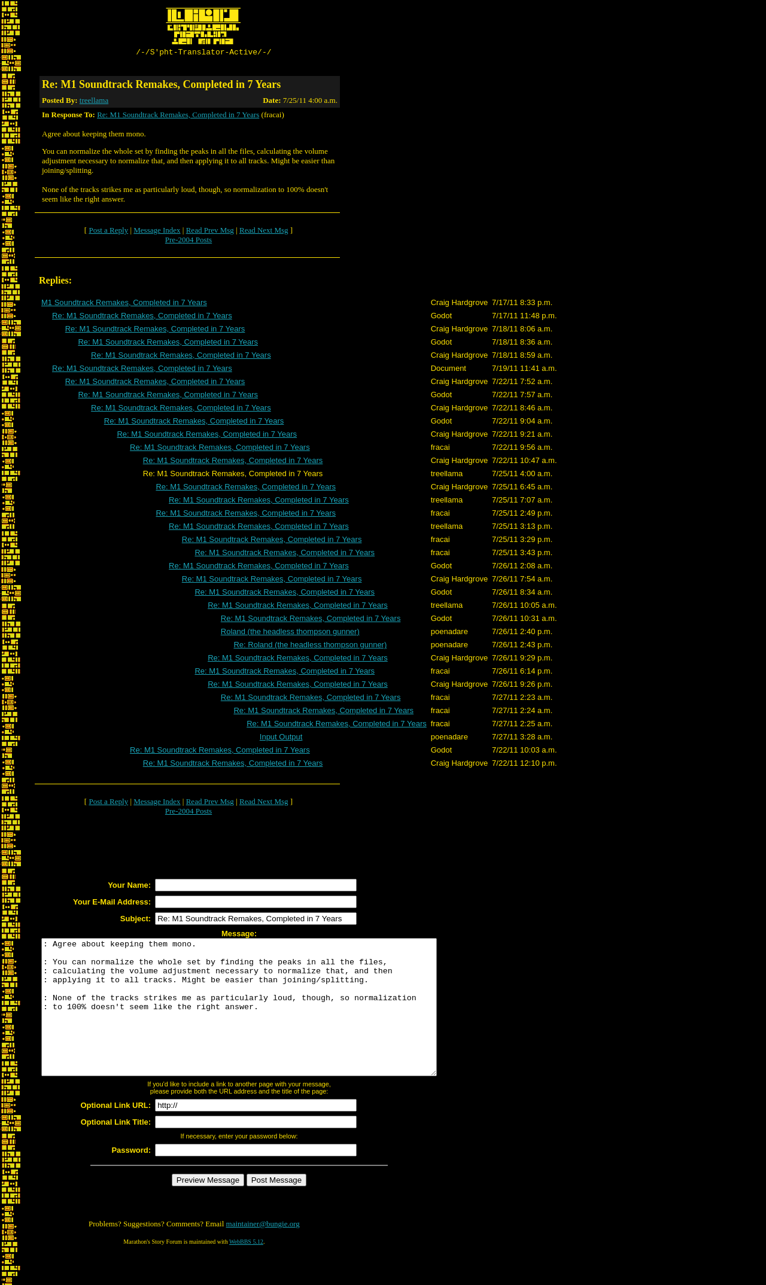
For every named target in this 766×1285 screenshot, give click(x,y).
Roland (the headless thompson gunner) (290, 633)
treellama (94, 102)
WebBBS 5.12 (246, 1270)
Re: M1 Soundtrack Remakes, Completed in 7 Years (178, 116)
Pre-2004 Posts (188, 241)
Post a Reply (108, 231)
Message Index (156, 231)
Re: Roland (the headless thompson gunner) (310, 646)
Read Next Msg (263, 231)
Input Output (281, 738)
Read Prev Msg (210, 231)
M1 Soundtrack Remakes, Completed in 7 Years (124, 304)
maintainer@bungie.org (263, 1252)
